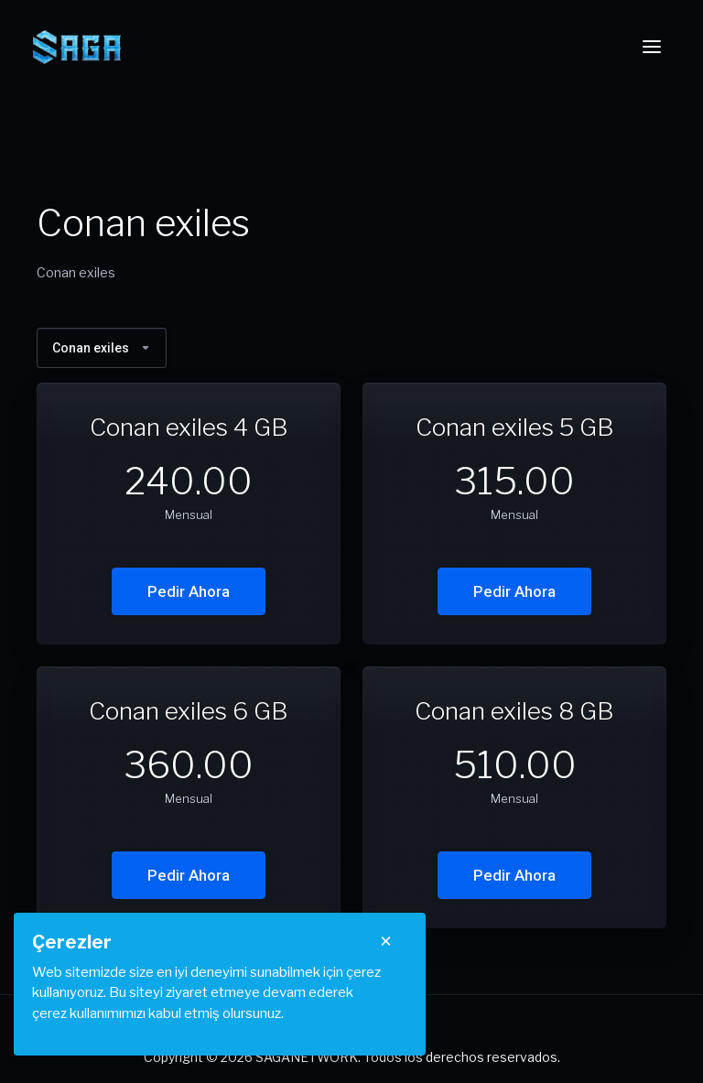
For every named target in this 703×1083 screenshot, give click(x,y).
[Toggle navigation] (651, 46)
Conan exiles (101, 348)
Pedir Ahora (188, 591)
